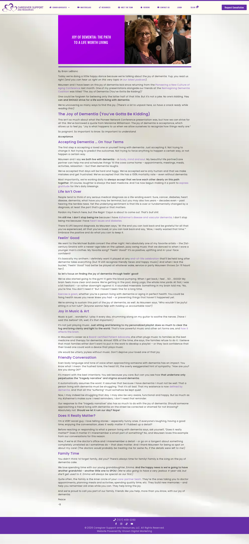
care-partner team (129, 479)
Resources (104, 7)
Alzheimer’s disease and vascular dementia (145, 217)
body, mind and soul (132, 159)
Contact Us (163, 7)
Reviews (145, 7)
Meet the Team (125, 7)
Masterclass (84, 7)
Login (179, 7)
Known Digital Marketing (137, 531)
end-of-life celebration (145, 258)
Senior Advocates (59, 7)
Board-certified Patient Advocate (109, 337)
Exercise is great (68, 294)
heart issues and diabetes (106, 220)
